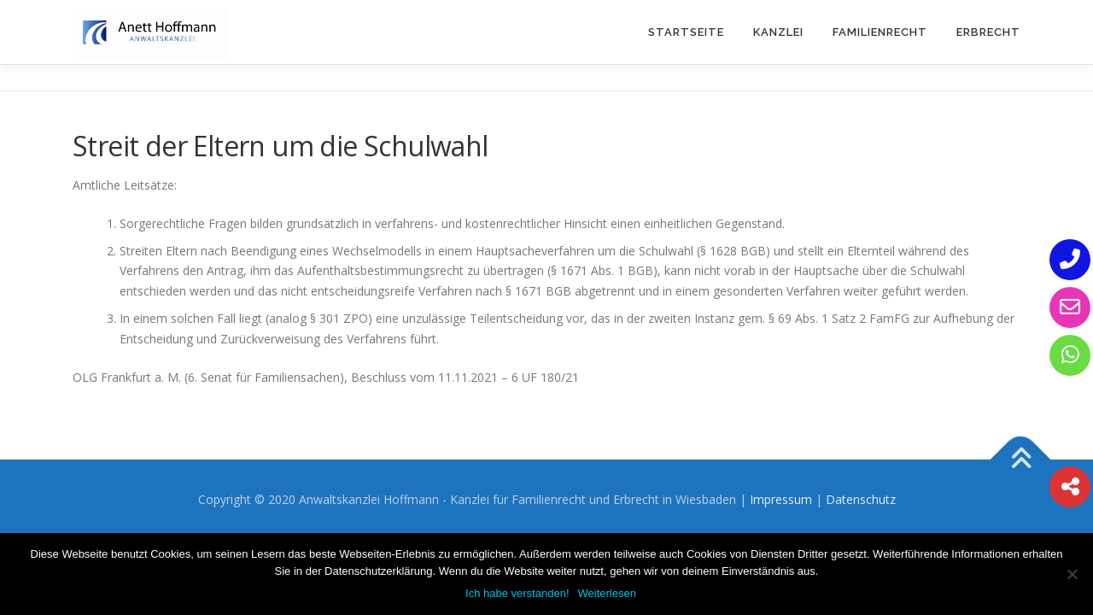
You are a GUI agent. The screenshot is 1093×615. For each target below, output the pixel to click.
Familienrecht (880, 32)
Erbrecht (988, 32)
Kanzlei (778, 32)
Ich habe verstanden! (517, 593)
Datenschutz (861, 499)
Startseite (686, 32)
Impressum (781, 499)
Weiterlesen (607, 593)
